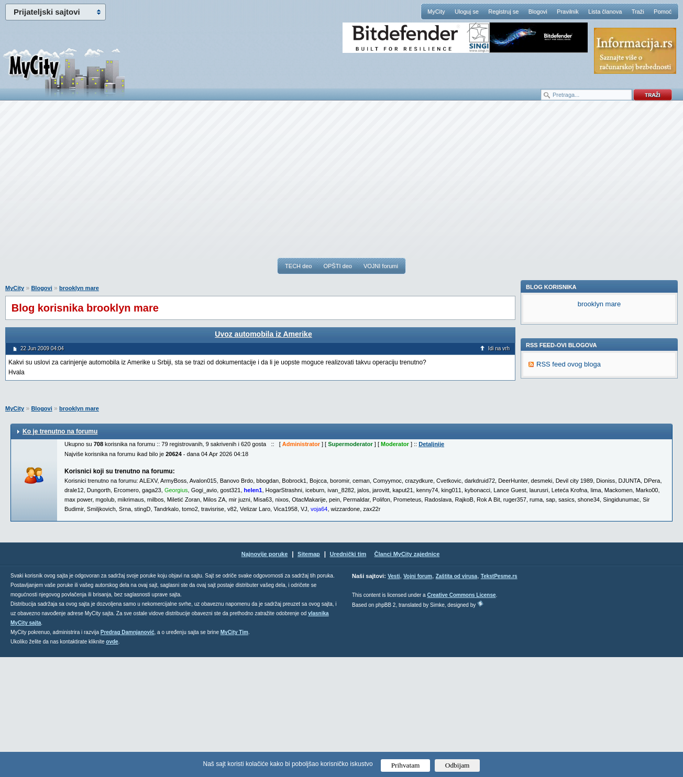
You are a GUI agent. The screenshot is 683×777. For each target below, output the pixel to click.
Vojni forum (417, 696)
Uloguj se (467, 11)
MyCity (436, 11)
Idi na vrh (499, 348)
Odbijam (457, 765)
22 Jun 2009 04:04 (42, 348)
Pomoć (662, 11)
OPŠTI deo (337, 266)
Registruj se (503, 11)
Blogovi (537, 11)
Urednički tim (348, 674)
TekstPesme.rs (499, 696)
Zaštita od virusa (456, 696)
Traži (638, 11)
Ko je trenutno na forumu (60, 551)
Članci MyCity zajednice (407, 674)
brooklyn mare (79, 288)
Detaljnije (431, 564)
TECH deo (298, 266)
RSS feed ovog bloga (568, 508)
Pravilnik (568, 11)
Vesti (394, 696)
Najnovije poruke (264, 674)
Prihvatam (405, 765)
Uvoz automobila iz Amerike (263, 334)
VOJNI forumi (380, 266)
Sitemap (309, 674)
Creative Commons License (461, 715)
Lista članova (605, 11)
